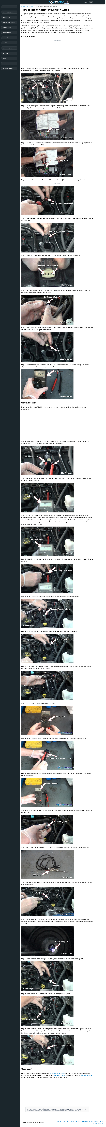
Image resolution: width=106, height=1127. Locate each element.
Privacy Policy (75, 1121)
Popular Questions (8, 27)
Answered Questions (8, 12)
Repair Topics (6, 17)
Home (4, 7)
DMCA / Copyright (97, 1123)
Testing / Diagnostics (8, 48)
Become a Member (8, 68)
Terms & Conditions (87, 1121)
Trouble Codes (7, 37)
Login (85, 2)
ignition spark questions (57, 1073)
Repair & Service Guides (9, 22)
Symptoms (6, 53)
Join (91, 2)
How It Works (6, 43)
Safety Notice (98, 1121)
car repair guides (59, 1075)
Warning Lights (7, 32)
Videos (5, 58)
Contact (59, 1121)
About (68, 1121)
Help (64, 1121)
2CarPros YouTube (86, 1075)
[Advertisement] (57, 54)
